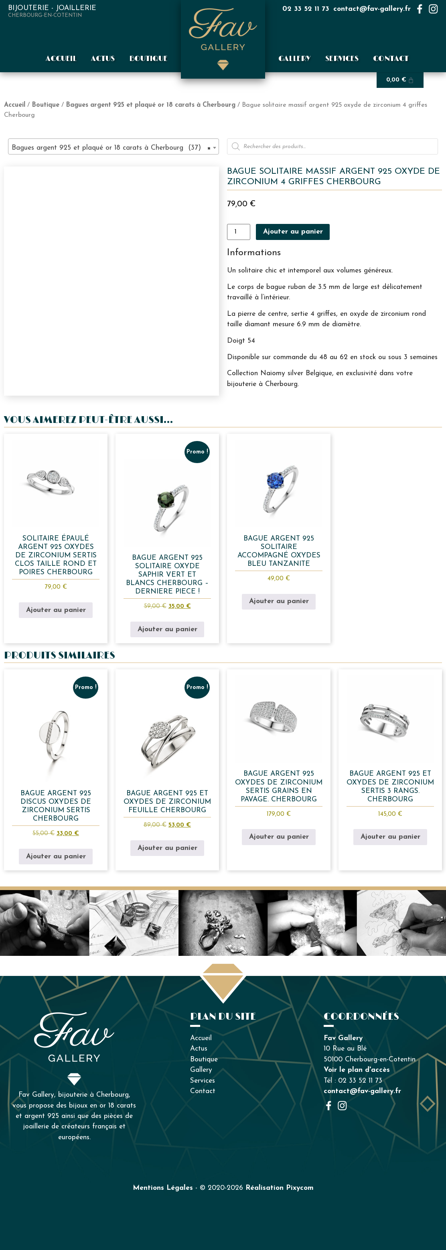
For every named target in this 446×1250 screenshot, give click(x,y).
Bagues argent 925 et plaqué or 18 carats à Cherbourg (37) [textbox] (111, 148)
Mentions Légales (163, 1188)
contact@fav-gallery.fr (372, 9)
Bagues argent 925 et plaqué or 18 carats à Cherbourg (150, 105)
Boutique (148, 59)
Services (342, 59)
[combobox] (113, 146)
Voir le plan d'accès (357, 1070)
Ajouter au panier (293, 231)
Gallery (294, 59)
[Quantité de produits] (238, 232)
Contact (391, 59)
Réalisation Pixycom (279, 1188)
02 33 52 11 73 (305, 9)
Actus (103, 59)
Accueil (61, 59)
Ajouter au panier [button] (56, 610)
